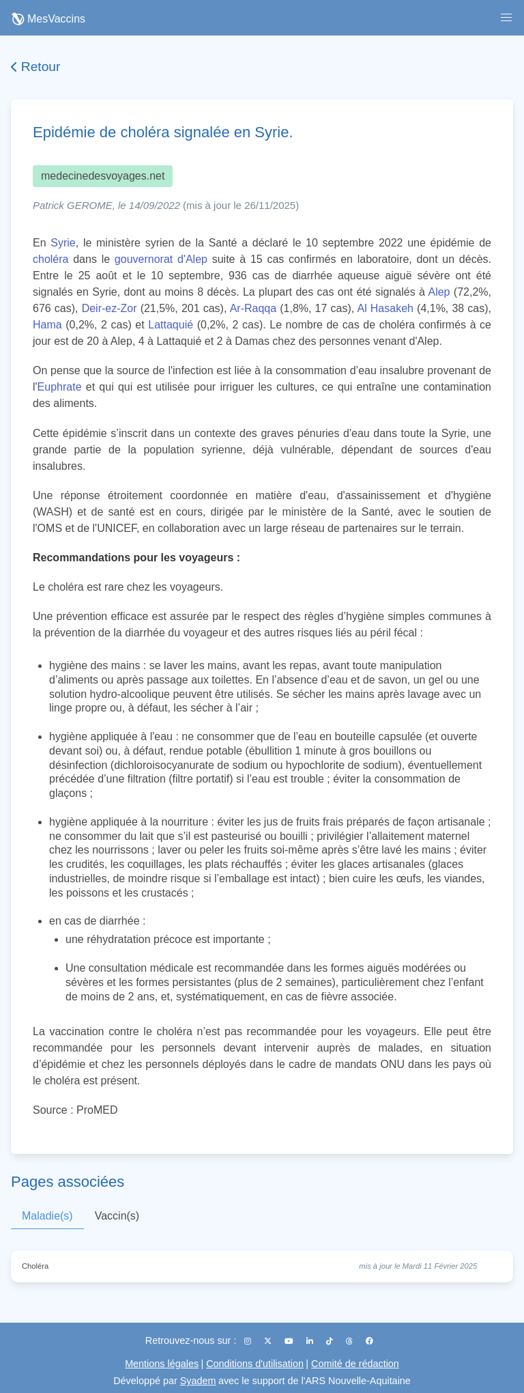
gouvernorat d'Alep (161, 259)
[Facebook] (369, 1341)
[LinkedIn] (311, 1341)
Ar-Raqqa (253, 308)
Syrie (62, 243)
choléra (50, 259)
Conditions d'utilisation (255, 1363)
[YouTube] (290, 1341)
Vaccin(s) (117, 1216)
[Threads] (350, 1341)
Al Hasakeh (385, 308)
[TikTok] (330, 1341)
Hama (47, 324)
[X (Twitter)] (269, 1341)
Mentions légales (162, 1363)
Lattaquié (170, 324)
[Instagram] (249, 1341)
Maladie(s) (47, 1216)
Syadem (198, 1380)
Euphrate (60, 387)
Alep (439, 292)
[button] (506, 18)
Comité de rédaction (355, 1363)
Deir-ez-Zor (109, 308)
